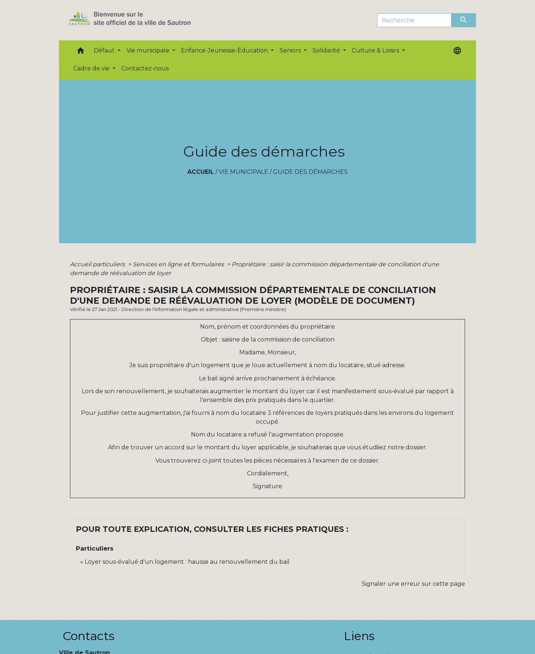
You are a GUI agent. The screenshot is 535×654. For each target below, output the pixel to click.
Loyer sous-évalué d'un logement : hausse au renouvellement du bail (187, 561)
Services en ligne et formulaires (179, 264)
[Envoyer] (463, 20)
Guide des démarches (310, 171)
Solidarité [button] (327, 50)
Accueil (200, 171)
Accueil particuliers (98, 264)
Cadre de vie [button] (92, 68)
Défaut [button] (105, 50)
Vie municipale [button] (148, 50)
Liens (359, 636)
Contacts (88, 636)
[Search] (414, 20)
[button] (80, 52)
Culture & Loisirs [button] (376, 50)
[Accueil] (142, 20)
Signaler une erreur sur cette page (413, 583)
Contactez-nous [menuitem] (145, 68)
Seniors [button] (291, 50)
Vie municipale (243, 171)
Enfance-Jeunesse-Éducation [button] (225, 50)
